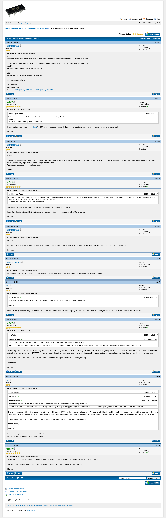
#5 (159, 226)
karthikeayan (12, 46)
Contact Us (10, 505)
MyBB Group (30, 510)
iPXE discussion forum (14, 29)
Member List (135, 19)
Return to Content (42, 505)
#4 (159, 178)
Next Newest (23, 478)
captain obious (13, 262)
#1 (159, 42)
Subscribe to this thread (16, 494)
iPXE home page (20, 505)
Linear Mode (156, 38)
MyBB (15, 510)
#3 (159, 141)
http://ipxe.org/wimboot (44, 90)
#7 (159, 282)
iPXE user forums (32, 29)
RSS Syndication (67, 505)
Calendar (148, 19)
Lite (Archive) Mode (55, 505)
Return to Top (31, 505)
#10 (159, 445)
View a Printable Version (16, 488)
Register (28, 23)
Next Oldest (12, 478)
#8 (159, 319)
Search (124, 19)
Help (157, 19)
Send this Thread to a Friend (18, 491)
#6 (159, 259)
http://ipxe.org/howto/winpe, (25, 90)
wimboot (33, 127)
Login (21, 23)
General (43, 29)
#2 (159, 98)
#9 (159, 376)
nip (7, 285)
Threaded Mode (145, 38)
